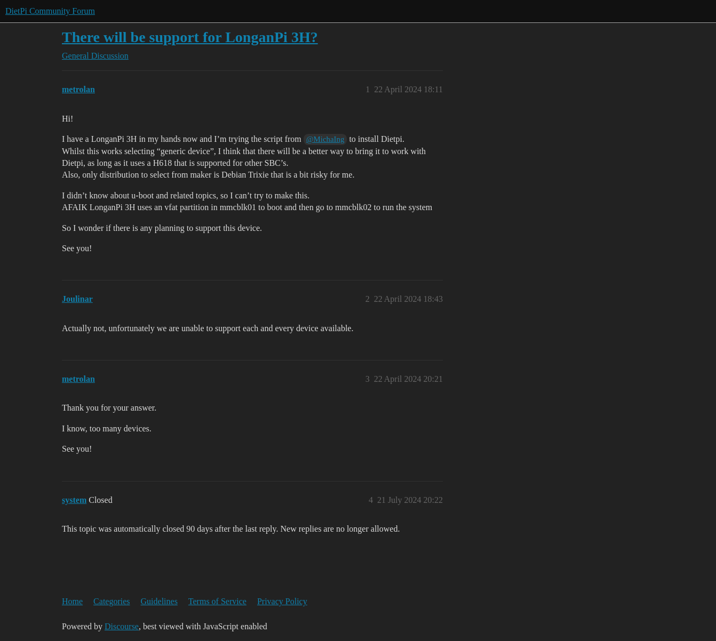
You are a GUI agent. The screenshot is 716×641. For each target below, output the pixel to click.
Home (72, 601)
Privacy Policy (282, 601)
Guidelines (159, 601)
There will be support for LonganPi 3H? (190, 37)
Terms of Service (217, 601)
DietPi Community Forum (50, 10)
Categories (111, 601)
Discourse (122, 626)
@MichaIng (325, 139)
